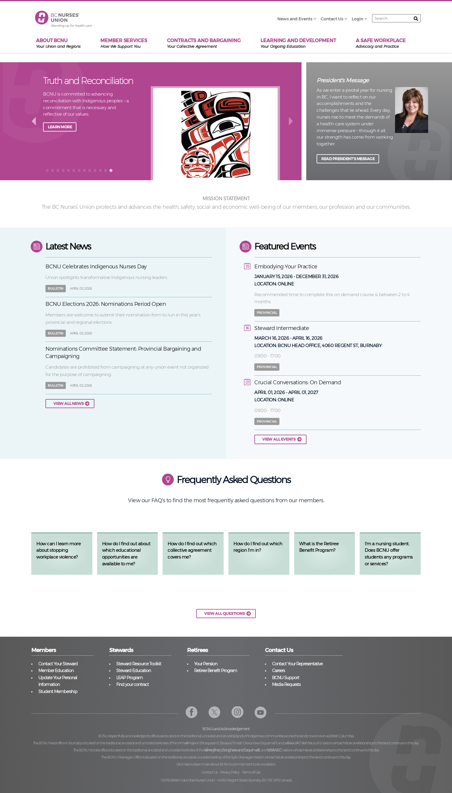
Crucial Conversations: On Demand (297, 382)
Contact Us (209, 772)
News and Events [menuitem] (294, 19)
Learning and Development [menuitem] (298, 43)
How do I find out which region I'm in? (257, 547)
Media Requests (286, 684)
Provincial (267, 313)
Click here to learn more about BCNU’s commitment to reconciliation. (226, 764)
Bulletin (55, 288)
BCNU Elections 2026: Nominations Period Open (105, 304)
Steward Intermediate (281, 328)
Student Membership (57, 691)
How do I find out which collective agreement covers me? (192, 550)
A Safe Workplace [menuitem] (380, 43)
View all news (68, 403)
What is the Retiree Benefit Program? (319, 547)
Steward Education (133, 670)
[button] (47, 170)
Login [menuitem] (357, 19)
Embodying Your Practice (285, 266)
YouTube (261, 712)
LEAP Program (129, 677)
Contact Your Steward (58, 663)
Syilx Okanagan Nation (247, 757)
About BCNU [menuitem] (58, 43)
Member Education (55, 670)
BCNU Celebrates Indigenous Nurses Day (96, 266)
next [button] (291, 121)
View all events (279, 439)
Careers (278, 670)
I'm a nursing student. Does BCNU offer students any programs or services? (389, 554)
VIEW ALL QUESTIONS (224, 613)
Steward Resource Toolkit (138, 663)
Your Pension (205, 663)
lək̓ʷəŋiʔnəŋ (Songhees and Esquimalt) (232, 750)
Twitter (215, 712)
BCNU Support (285, 677)
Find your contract (132, 684)
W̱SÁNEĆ (274, 750)
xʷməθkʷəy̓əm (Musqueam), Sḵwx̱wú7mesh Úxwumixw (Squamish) (228, 743)
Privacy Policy (229, 772)
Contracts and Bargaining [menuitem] (204, 43)
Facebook (192, 712)
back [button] (33, 121)
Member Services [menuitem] (123, 43)
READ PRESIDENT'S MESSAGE (347, 159)
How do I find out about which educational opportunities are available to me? (126, 554)
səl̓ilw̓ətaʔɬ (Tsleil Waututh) (302, 743)
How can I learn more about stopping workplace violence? (58, 550)
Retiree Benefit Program (215, 670)
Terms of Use (251, 772)
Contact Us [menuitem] (332, 19)
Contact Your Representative (297, 663)
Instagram (238, 712)
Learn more (60, 148)
